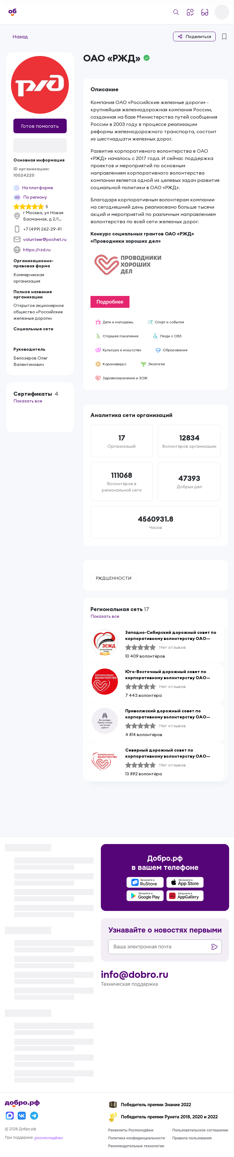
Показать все (27, 401)
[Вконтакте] (22, 1116)
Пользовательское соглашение (200, 1130)
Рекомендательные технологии (136, 1146)
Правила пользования (191, 1138)
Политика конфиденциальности (136, 1138)
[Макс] (10, 1116)
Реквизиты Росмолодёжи (131, 1130)
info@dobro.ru (134, 975)
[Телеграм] (34, 1116)
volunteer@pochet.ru (44, 239)
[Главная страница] (12, 12)
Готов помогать (40, 126)
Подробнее (110, 302)
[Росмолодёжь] (48, 1137)
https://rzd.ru (37, 249)
